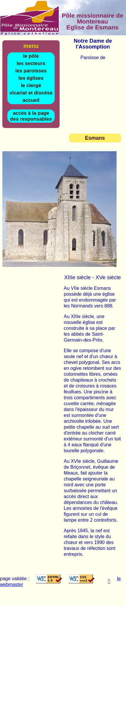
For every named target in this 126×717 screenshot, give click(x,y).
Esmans (95, 138)
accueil (31, 100)
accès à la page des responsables (31, 116)
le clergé (31, 85)
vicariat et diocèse (31, 93)
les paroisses (31, 71)
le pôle (31, 56)
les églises (31, 78)
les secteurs (31, 63)
